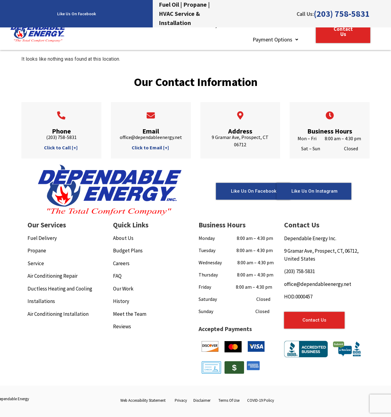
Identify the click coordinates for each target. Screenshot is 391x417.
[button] (275, 39)
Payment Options (275, 39)
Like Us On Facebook (76, 13)
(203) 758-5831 (342, 13)
